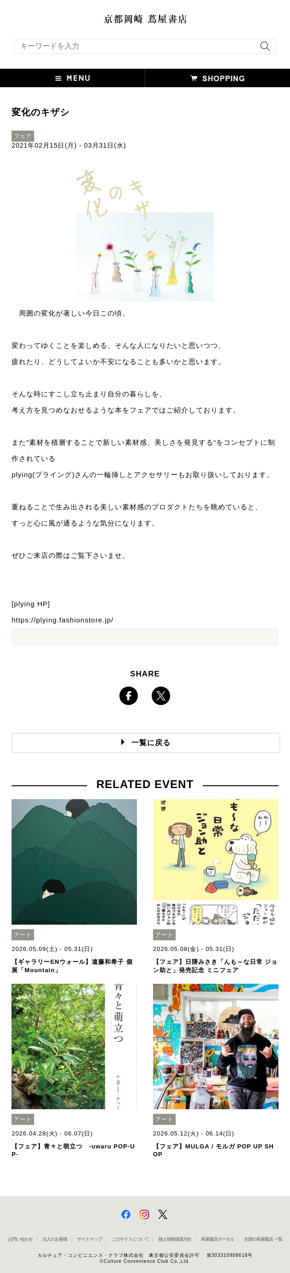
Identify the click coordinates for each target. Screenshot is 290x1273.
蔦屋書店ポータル (217, 1239)
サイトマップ (89, 1239)
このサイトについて (130, 1239)
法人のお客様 (54, 1239)
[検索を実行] (263, 49)
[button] (72, 78)
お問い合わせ (20, 1239)
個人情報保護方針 (174, 1239)
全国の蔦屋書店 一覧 (263, 1239)
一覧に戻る (151, 743)
